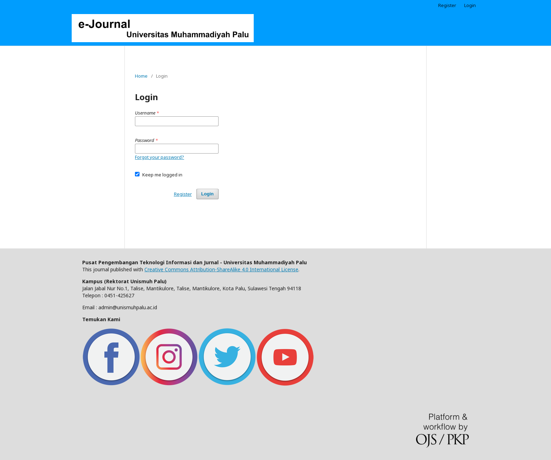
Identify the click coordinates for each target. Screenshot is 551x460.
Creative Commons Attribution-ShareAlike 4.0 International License (221, 269)
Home (141, 76)
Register (447, 5)
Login (470, 5)
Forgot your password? (159, 157)
